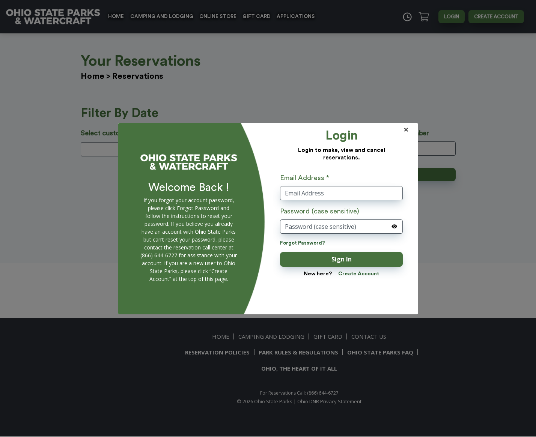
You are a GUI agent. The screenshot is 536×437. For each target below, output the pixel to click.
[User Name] (341, 193)
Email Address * (304, 177)
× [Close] (406, 129)
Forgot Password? (302, 242)
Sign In (341, 259)
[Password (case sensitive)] (341, 226)
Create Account (358, 273)
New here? (318, 273)
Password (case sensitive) (319, 211)
